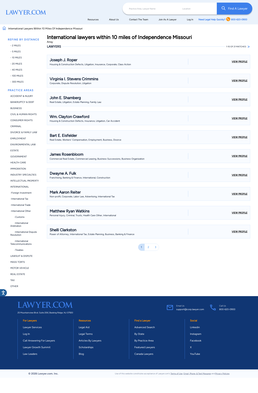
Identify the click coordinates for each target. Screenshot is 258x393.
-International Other (20, 211)
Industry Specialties (23, 174)
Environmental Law (23, 144)
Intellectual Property (24, 180)
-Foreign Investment (20, 192)
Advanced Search (144, 327)
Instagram (195, 333)
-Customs (17, 217)
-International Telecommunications (21, 242)
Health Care (18, 162)
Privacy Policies (222, 373)
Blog (81, 353)
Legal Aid (84, 327)
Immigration (18, 168)
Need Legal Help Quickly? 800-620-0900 (222, 19)
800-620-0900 (227, 309)
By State (139, 333)
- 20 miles (16, 63)
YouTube (195, 353)
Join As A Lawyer (168, 19)
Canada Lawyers (143, 353)
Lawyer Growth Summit (36, 347)
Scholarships (86, 347)
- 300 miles (17, 81)
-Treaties (16, 250)
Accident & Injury (21, 96)
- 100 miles (16, 75)
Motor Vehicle (19, 268)
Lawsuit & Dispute (21, 256)
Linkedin (195, 327)
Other (14, 286)
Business (16, 108)
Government (18, 156)
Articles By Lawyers (90, 340)
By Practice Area (144, 340)
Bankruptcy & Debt (22, 102)
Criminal (15, 126)
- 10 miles (16, 57)
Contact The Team (138, 19)
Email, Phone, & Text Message (197, 373)
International (19, 186)
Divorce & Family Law (23, 132)
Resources (93, 19)
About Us (114, 19)
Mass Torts (17, 262)
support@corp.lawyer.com (190, 309)
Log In (190, 19)
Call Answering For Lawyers (39, 340)
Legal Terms (85, 333)
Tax (12, 280)
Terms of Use (177, 373)
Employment (18, 138)
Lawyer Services (32, 327)
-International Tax (19, 198)
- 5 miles (15, 51)
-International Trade (20, 204)
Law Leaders (30, 353)
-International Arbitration (19, 224)
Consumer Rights (21, 120)
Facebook (195, 340)
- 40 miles (16, 69)
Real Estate (17, 274)
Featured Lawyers (144, 347)
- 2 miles (15, 45)
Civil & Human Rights (23, 114)
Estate (14, 150)
